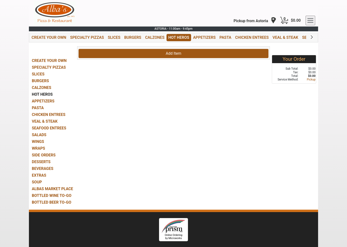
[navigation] (255, 20)
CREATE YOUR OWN (49, 37)
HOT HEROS (178, 37)
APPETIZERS (204, 37)
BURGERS (132, 37)
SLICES (114, 37)
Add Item (173, 53)
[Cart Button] (284, 20)
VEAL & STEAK (285, 37)
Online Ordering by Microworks (173, 237)
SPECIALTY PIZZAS (87, 37)
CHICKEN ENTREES (252, 37)
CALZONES (154, 37)
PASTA (225, 37)
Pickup (311, 79)
